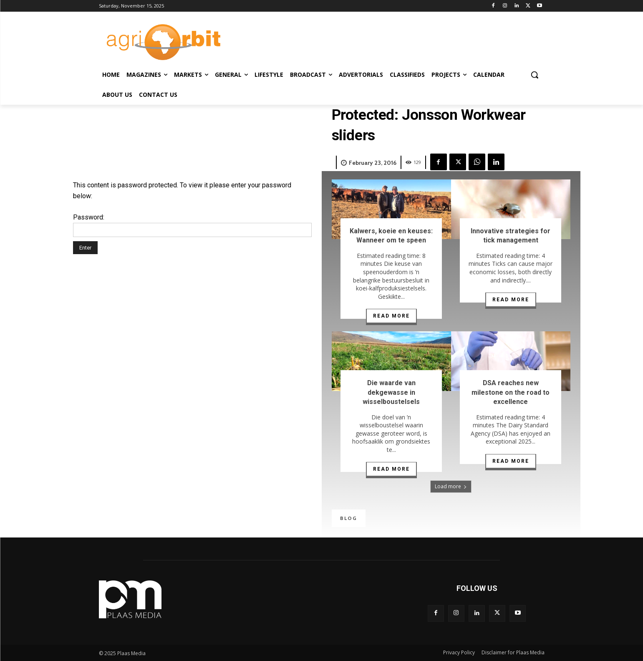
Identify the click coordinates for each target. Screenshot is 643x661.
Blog (349, 518)
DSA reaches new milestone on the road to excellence (511, 392)
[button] (534, 75)
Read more (391, 316)
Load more (451, 486)
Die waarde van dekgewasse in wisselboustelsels (391, 392)
